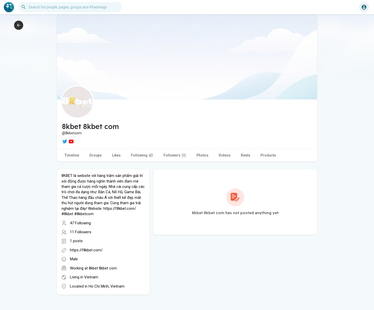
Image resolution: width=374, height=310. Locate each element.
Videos (225, 155)
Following (142, 155)
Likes (116, 155)
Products (268, 155)
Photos (202, 155)
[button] (70, 7)
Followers (175, 155)
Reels (245, 155)
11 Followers (80, 232)
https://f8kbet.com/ (86, 250)
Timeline (72, 155)
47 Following (80, 223)
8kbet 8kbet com (103, 268)
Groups (95, 155)
